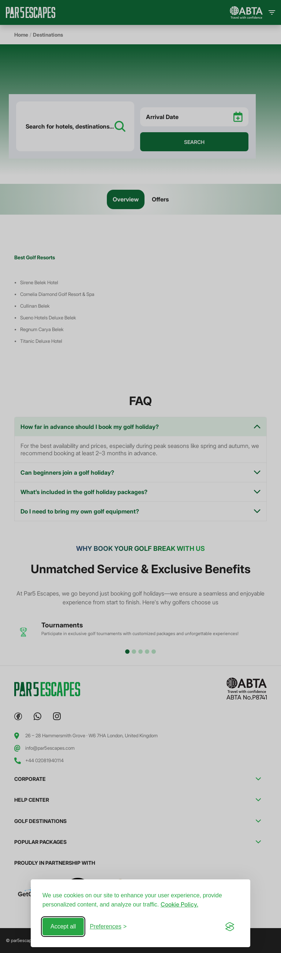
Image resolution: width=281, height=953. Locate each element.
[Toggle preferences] (108, 926)
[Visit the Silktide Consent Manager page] (230, 926)
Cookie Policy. (179, 904)
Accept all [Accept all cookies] (63, 926)
